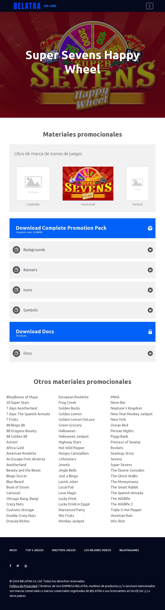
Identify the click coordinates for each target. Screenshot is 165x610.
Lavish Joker (68, 482)
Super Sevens (121, 465)
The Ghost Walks (124, 476)
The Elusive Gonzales (127, 470)
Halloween (67, 431)
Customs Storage (20, 510)
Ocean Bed (119, 425)
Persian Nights (122, 431)
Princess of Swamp (125, 442)
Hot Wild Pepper (72, 448)
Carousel (13, 493)
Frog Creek (67, 402)
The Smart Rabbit (124, 487)
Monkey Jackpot (71, 521)
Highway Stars (70, 442)
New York (118, 419)
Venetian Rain (122, 515)
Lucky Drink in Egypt (74, 504)
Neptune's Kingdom (126, 408)
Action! (12, 442)
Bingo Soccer (16, 476)
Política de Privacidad (23, 586)
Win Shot (118, 521)
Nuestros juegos (64, 550)
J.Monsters (67, 459)
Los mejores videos (97, 550)
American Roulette (21, 453)
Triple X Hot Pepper (126, 510)
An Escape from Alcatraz (25, 459)
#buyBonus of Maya (22, 397)
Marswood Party (72, 510)
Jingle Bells (68, 470)
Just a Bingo (68, 476)
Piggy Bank (119, 436)
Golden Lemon (70, 414)
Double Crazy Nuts (21, 515)
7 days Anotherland (21, 408)
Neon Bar (118, 402)
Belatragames (129, 550)
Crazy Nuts (15, 504)
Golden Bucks (69, 408)
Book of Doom (17, 487)
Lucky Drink (67, 499)
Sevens (116, 459)
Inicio (13, 550)
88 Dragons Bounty (21, 431)
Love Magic (68, 493)
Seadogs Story (122, 453)
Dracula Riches (18, 521)
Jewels (64, 465)
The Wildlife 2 (122, 504)
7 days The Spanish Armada (28, 414)
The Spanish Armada (127, 493)
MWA (115, 397)
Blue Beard (15, 482)
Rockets (117, 448)
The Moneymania (124, 482)
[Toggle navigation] (149, 6)
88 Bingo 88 (15, 425)
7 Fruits (12, 419)
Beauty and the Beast (23, 470)
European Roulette (74, 397)
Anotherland (16, 465)
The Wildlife (120, 499)
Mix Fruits (66, 515)
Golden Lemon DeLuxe (77, 419)
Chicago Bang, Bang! (22, 499)
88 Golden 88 (16, 436)
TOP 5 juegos (34, 550)
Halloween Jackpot (74, 436)
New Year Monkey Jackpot (132, 414)
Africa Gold (15, 448)
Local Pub (66, 487)
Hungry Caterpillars (74, 453)
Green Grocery (70, 425)
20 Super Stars (17, 402)
